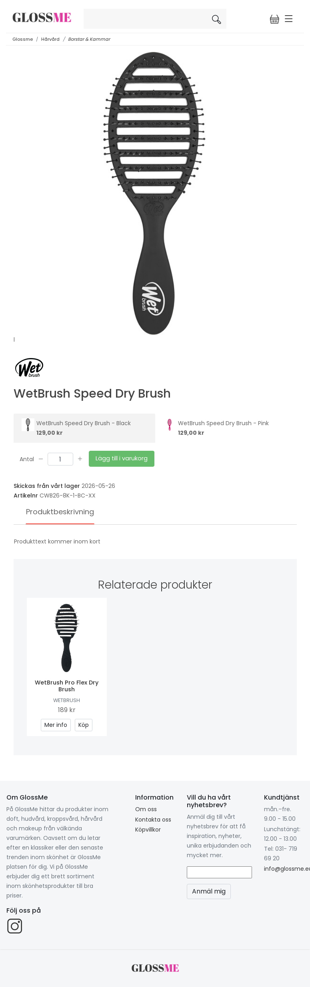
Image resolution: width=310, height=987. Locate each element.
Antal (27, 458)
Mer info (55, 725)
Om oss (146, 809)
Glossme (22, 39)
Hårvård (50, 39)
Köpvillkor (148, 830)
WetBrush (66, 700)
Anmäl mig (209, 891)
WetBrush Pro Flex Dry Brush (66, 686)
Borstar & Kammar (89, 39)
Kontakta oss (153, 820)
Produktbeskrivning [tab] (60, 512)
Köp (83, 725)
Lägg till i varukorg (122, 458)
